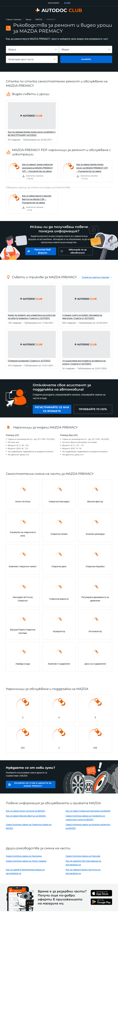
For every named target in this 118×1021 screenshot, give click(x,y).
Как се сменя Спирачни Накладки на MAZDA (88, 810)
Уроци (28, 19)
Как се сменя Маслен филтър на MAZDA (26, 815)
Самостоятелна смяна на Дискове (83, 856)
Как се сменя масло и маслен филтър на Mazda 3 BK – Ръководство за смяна (36, 199)
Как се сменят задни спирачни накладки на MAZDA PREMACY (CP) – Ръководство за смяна (37, 168)
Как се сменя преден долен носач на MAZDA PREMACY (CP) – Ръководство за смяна (92, 168)
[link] (32, 121)
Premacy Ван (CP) (69, 435)
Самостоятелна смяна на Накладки (24, 856)
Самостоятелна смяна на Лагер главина (26, 860)
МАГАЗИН (53, 3)
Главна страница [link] (13, 19)
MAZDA (38, 19)
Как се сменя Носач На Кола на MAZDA (25, 810)
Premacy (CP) (12, 435)
